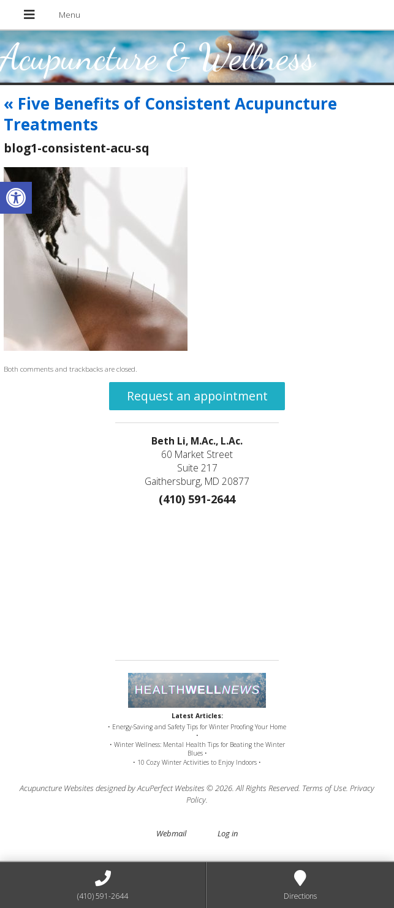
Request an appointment (197, 396)
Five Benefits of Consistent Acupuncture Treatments (170, 113)
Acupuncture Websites (57, 788)
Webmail (171, 833)
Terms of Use (324, 788)
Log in (228, 833)
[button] (16, 198)
